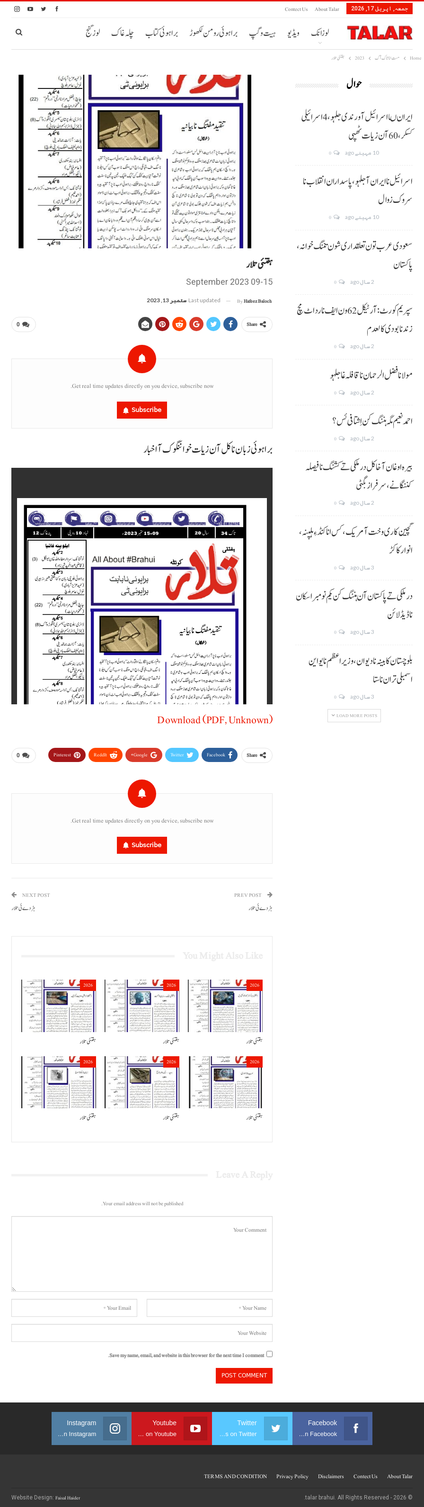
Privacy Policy (292, 1472)
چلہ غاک (122, 33)
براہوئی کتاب (161, 33)
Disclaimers (331, 1472)
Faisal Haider (67, 1494)
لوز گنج (93, 33)
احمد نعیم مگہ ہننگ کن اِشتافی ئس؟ (372, 421)
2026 (254, 981)
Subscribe (146, 408)
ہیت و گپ (262, 33)
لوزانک (320, 33)
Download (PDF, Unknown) (215, 718)
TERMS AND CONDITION (235, 1472)
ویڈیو (293, 33)
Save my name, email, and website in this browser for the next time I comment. (186, 1351)
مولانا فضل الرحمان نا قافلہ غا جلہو (371, 376)
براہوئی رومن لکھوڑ (213, 33)
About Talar (327, 9)
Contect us (296, 9)
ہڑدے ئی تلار (260, 905)
